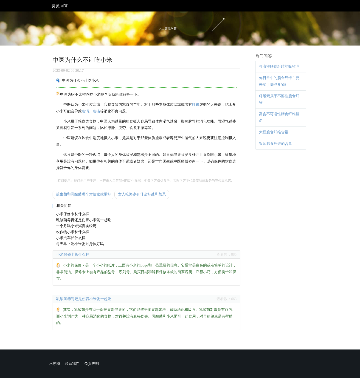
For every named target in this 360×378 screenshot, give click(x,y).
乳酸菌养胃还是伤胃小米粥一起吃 (83, 220)
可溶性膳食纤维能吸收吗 (279, 66)
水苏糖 (54, 364)
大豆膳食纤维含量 (273, 132)
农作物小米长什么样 (72, 232)
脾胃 (195, 104)
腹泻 (85, 111)
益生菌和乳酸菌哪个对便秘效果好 (83, 194)
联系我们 (72, 364)
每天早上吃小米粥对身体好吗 (80, 244)
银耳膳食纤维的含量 (275, 144)
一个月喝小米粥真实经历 (76, 226)
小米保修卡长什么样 (72, 214)
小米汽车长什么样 (70, 238)
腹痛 (96, 111)
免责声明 (91, 364)
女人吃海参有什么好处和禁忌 (142, 194)
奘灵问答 (59, 5)
